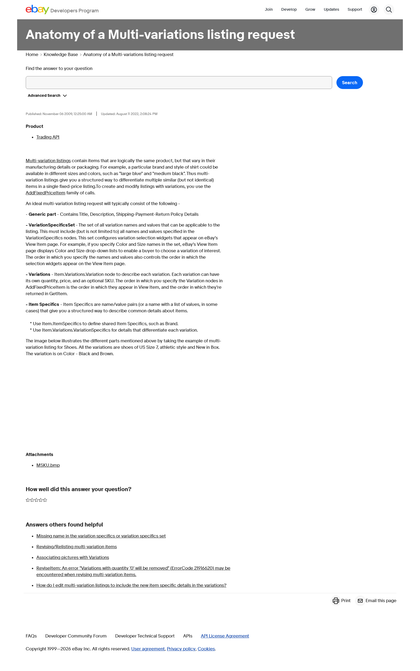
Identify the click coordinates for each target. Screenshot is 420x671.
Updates (331, 9)
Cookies (206, 649)
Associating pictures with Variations (72, 557)
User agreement (148, 649)
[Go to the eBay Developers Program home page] (62, 9)
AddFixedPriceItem (45, 193)
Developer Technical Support (145, 636)
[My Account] (374, 9)
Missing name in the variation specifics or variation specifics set (101, 536)
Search (349, 83)
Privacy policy (181, 649)
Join (269, 9)
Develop (289, 9)
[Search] (389, 9)
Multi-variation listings (48, 161)
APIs (187, 636)
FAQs (31, 636)
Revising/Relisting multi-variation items (76, 547)
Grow (310, 9)
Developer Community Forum (76, 636)
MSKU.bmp (48, 465)
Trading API (47, 137)
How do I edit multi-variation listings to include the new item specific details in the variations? (131, 585)
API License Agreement (225, 636)
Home (32, 55)
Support (355, 9)
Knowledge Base (61, 55)
